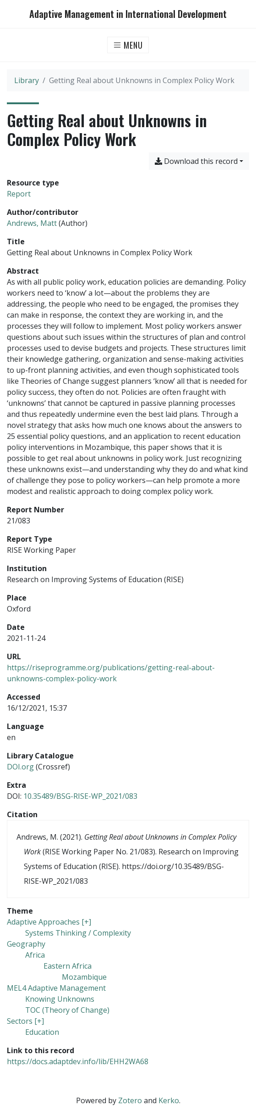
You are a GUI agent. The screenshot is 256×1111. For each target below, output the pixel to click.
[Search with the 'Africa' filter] (35, 955)
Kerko (168, 1100)
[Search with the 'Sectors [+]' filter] (25, 1021)
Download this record (196, 161)
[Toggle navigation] (128, 45)
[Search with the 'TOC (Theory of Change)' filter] (67, 1010)
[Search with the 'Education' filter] (42, 1032)
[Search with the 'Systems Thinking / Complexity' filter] (78, 933)
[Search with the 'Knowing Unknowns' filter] (59, 999)
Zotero (130, 1100)
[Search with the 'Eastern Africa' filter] (68, 966)
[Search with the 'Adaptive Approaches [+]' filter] (49, 922)
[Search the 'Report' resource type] (19, 194)
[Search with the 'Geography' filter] (26, 944)
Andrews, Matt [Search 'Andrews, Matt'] (32, 223)
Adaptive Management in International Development (128, 14)
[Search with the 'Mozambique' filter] (84, 977)
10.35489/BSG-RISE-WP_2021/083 (80, 796)
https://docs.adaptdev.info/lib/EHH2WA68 (77, 1061)
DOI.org (20, 767)
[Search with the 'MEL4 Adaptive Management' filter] (56, 988)
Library (26, 80)
